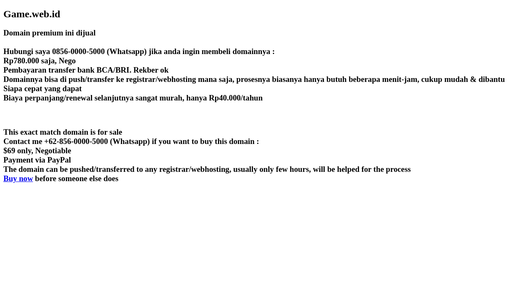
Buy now (18, 178)
